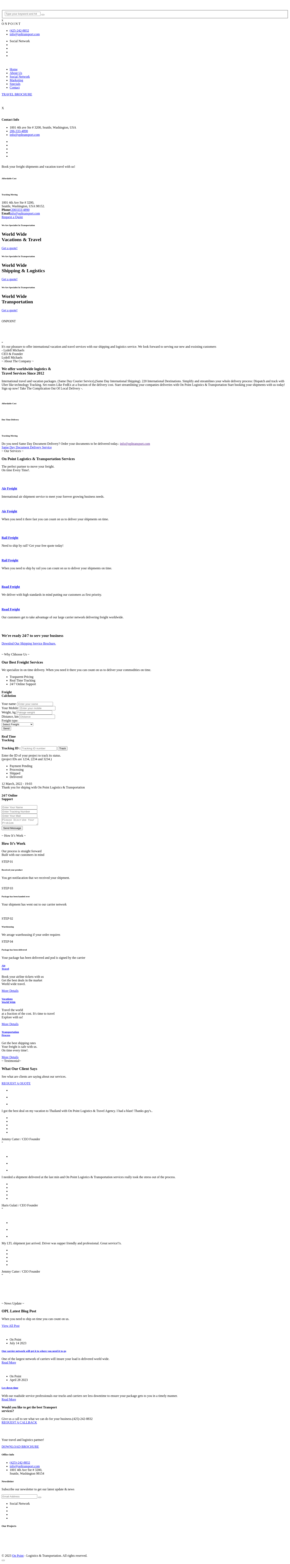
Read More (9, 1363)
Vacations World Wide (9, 1002)
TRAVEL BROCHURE (17, 94)
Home (14, 69)
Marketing (16, 80)
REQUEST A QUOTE (16, 1084)
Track (62, 748)
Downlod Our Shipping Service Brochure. (29, 643)
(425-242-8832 (19, 30)
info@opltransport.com (25, 34)
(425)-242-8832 (20, 1464)
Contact (15, 87)
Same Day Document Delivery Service (27, 447)
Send (6, 728)
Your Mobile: (10, 708)
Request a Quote (12, 217)
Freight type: (10, 720)
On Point (18, 1557)
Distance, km (10, 716)
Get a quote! (10, 248)
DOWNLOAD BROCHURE (20, 1448)
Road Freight (11, 586)
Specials (15, 84)
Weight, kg (9, 712)
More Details (10, 992)
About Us (16, 73)
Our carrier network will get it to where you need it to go (34, 1352)
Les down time (10, 1388)
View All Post (11, 1327)
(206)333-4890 (20, 209)
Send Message (12, 829)
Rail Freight (10, 537)
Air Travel (5, 968)
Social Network (20, 76)
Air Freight (9, 488)
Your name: (9, 704)
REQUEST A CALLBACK (19, 1423)
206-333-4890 (19, 131)
